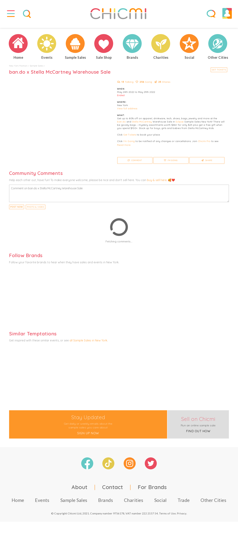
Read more (124, 147)
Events (42, 502)
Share (207, 162)
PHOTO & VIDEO (35, 209)
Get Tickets (219, 72)
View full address (127, 110)
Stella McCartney (142, 124)
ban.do (121, 124)
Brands (105, 502)
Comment (135, 162)
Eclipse (180, 124)
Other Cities (213, 502)
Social (160, 502)
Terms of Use (167, 515)
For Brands (152, 489)
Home (18, 502)
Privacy (181, 515)
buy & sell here (157, 182)
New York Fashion (18, 68)
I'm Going (129, 143)
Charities (133, 502)
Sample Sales (36, 68)
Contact (112, 489)
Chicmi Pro (204, 143)
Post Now (16, 209)
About (79, 489)
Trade (184, 502)
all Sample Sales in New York (88, 342)
